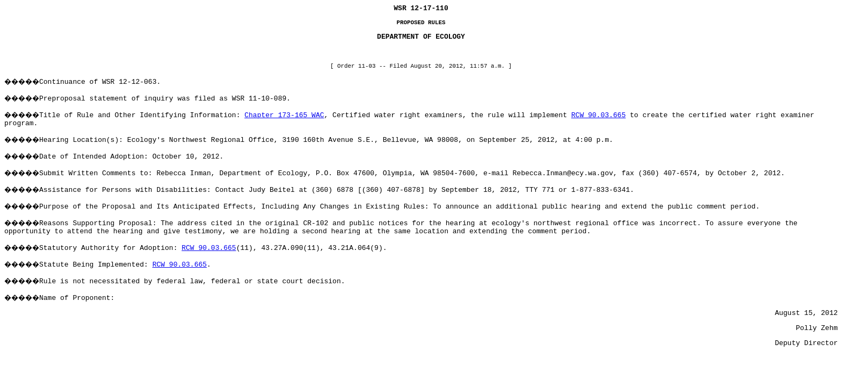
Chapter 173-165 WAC (284, 115)
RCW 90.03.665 (598, 115)
